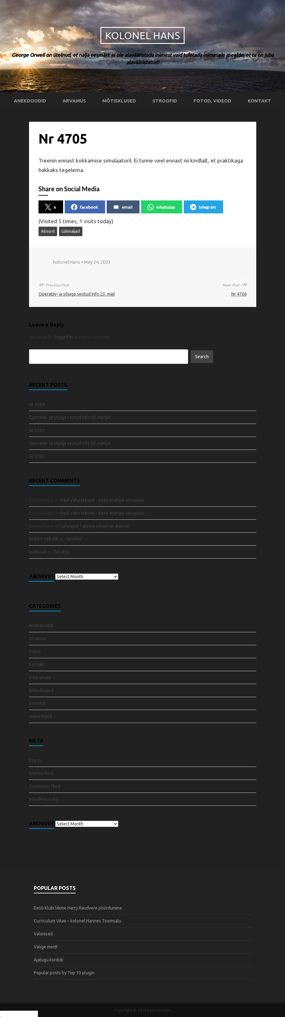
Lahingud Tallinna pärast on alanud (94, 526)
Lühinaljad (71, 231)
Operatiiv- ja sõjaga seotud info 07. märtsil (70, 443)
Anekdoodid (30, 100)
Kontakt (259, 100)
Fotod (34, 651)
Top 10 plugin (81, 972)
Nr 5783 (37, 430)
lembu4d (37, 551)
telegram (203, 207)
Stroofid (164, 100)
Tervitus (74, 539)
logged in (63, 337)
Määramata (39, 677)
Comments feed (44, 786)
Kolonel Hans (142, 35)
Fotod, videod (212, 100)
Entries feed (41, 773)
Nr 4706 (239, 294)
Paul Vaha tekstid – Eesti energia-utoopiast (102, 500)
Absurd (48, 231)
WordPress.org (43, 799)
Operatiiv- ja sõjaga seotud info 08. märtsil (70, 417)
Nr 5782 (37, 456)
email (123, 207)
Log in (35, 760)
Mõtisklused (119, 100)
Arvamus (74, 100)
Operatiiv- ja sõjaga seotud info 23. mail (77, 294)
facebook (84, 207)
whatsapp (161, 207)
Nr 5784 (37, 404)
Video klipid (40, 716)
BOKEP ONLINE (44, 539)
